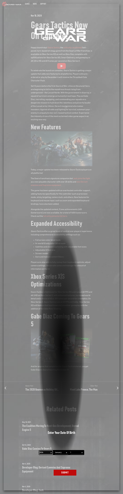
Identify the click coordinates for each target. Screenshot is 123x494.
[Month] (61, 452)
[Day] (77, 452)
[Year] (46, 452)
